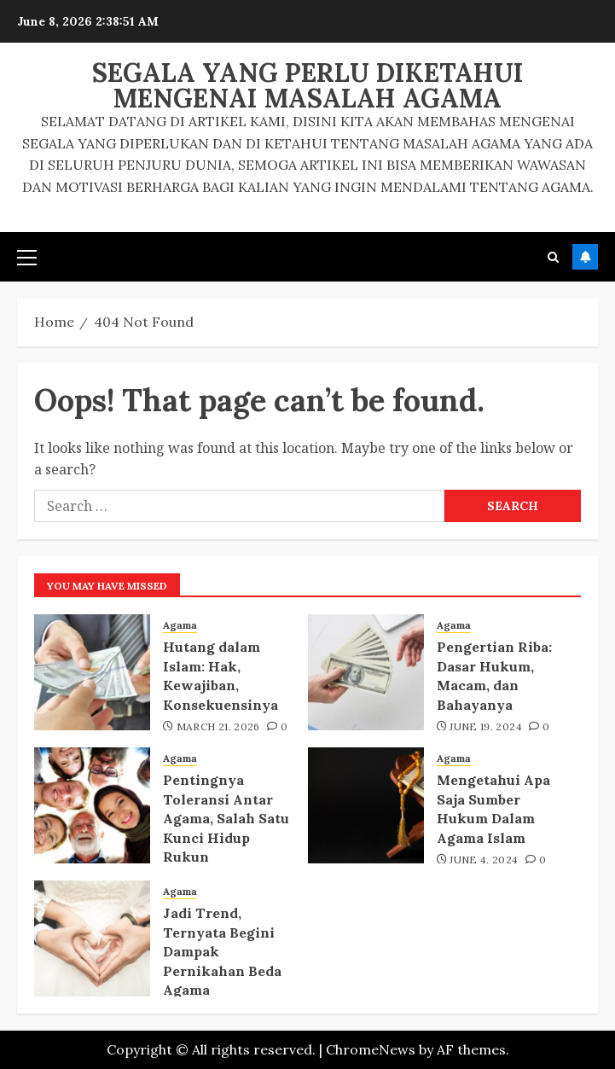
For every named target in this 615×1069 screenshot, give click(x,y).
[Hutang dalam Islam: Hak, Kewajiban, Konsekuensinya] (92, 672)
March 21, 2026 (218, 726)
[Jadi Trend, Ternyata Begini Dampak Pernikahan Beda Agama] (92, 938)
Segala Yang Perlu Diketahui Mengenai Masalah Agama (308, 85)
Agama (180, 625)
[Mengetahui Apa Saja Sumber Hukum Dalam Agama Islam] (366, 805)
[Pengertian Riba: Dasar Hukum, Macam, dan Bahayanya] (366, 672)
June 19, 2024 (486, 726)
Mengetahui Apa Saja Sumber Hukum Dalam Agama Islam (493, 808)
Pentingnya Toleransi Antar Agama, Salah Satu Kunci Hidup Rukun (226, 818)
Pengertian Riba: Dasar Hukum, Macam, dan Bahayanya (494, 675)
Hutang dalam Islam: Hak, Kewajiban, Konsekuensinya (220, 675)
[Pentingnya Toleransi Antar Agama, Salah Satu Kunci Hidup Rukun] (92, 805)
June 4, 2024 (484, 859)
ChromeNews (370, 1049)
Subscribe (585, 257)
